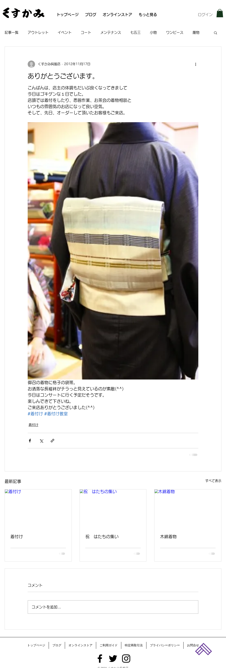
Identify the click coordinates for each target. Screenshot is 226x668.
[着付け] (38, 508)
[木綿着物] (188, 508)
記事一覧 (11, 32)
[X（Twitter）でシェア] (41, 440)
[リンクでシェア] (52, 440)
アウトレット (38, 32)
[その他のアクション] (195, 64)
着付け (33, 424)
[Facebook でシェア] (30, 440)
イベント (64, 32)
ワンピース (174, 32)
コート (86, 32)
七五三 (135, 32)
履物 (196, 32)
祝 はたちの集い (102, 536)
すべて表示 (213, 480)
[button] (219, 13)
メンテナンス (110, 32)
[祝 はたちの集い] (113, 508)
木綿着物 (168, 536)
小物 (153, 32)
